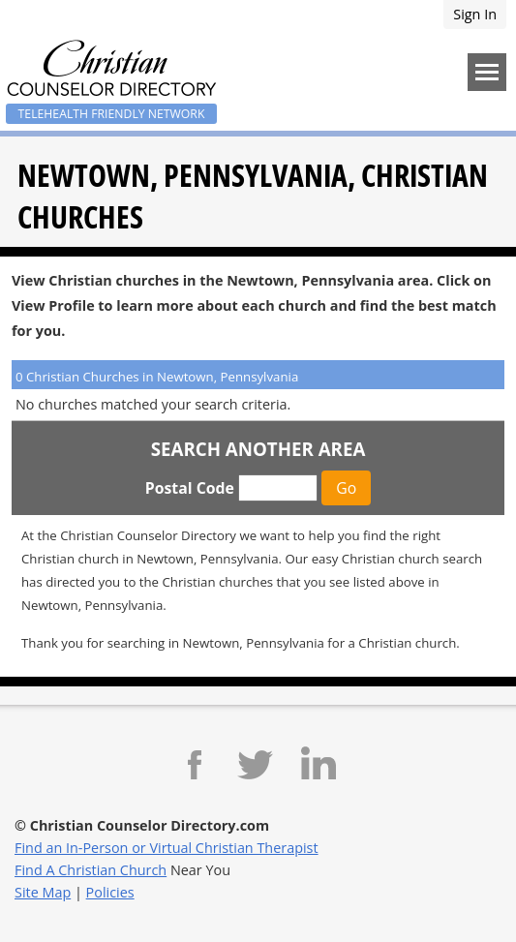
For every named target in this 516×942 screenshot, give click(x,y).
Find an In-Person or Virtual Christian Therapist (167, 847)
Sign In (475, 14)
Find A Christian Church (91, 870)
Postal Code (189, 488)
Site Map (43, 892)
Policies (110, 892)
